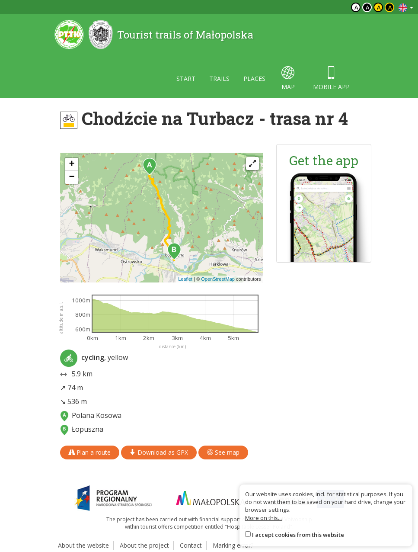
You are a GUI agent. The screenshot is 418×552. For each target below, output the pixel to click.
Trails (219, 78)
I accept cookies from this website (298, 535)
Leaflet (185, 279)
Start (185, 78)
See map (223, 452)
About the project (144, 545)
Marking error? (233, 545)
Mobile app (331, 78)
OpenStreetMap (218, 279)
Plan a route (90, 452)
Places (254, 78)
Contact (191, 545)
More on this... (263, 518)
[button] (149, 166)
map (288, 78)
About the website (83, 545)
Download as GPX (159, 452)
